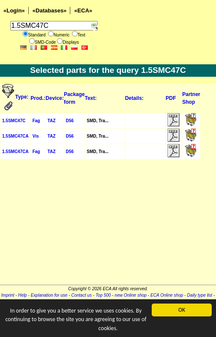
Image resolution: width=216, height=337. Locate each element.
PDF (171, 98)
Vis (36, 136)
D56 (70, 120)
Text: (91, 98)
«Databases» (50, 10)
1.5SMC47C (13, 120)
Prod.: (37, 98)
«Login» (14, 10)
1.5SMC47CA (15, 136)
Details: (134, 98)
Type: (22, 97)
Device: (54, 98)
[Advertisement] (108, 225)
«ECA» (83, 10)
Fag (36, 120)
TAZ (52, 120)
